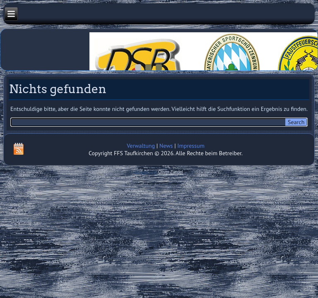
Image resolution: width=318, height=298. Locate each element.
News (166, 145)
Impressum (191, 145)
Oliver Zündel (170, 172)
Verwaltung (141, 145)
